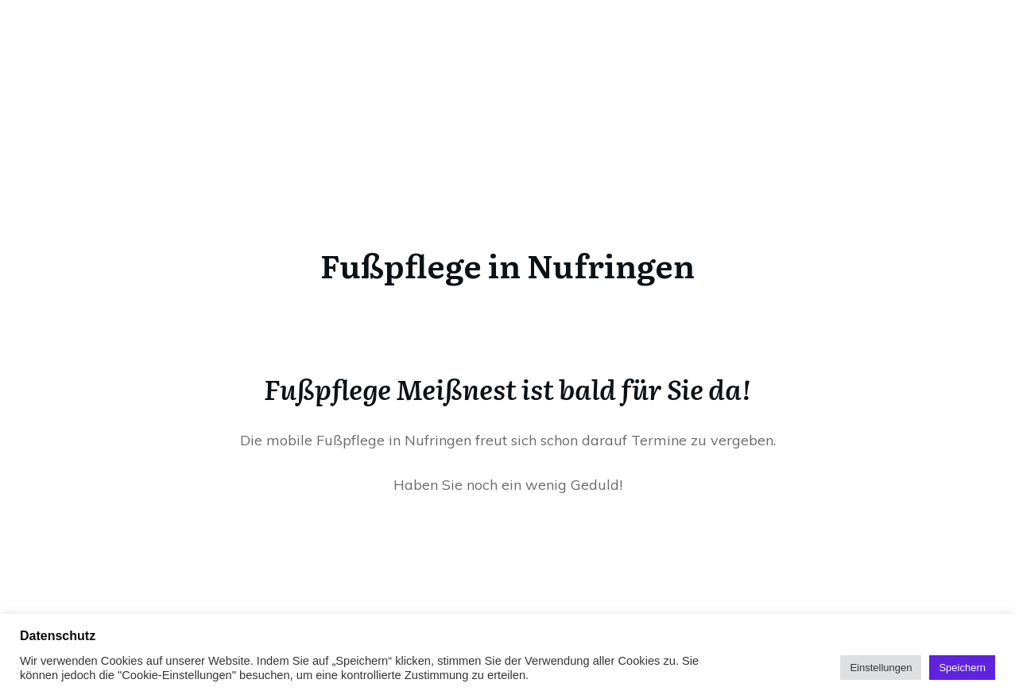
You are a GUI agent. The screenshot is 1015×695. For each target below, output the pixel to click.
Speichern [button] (962, 668)
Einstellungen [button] (881, 668)
